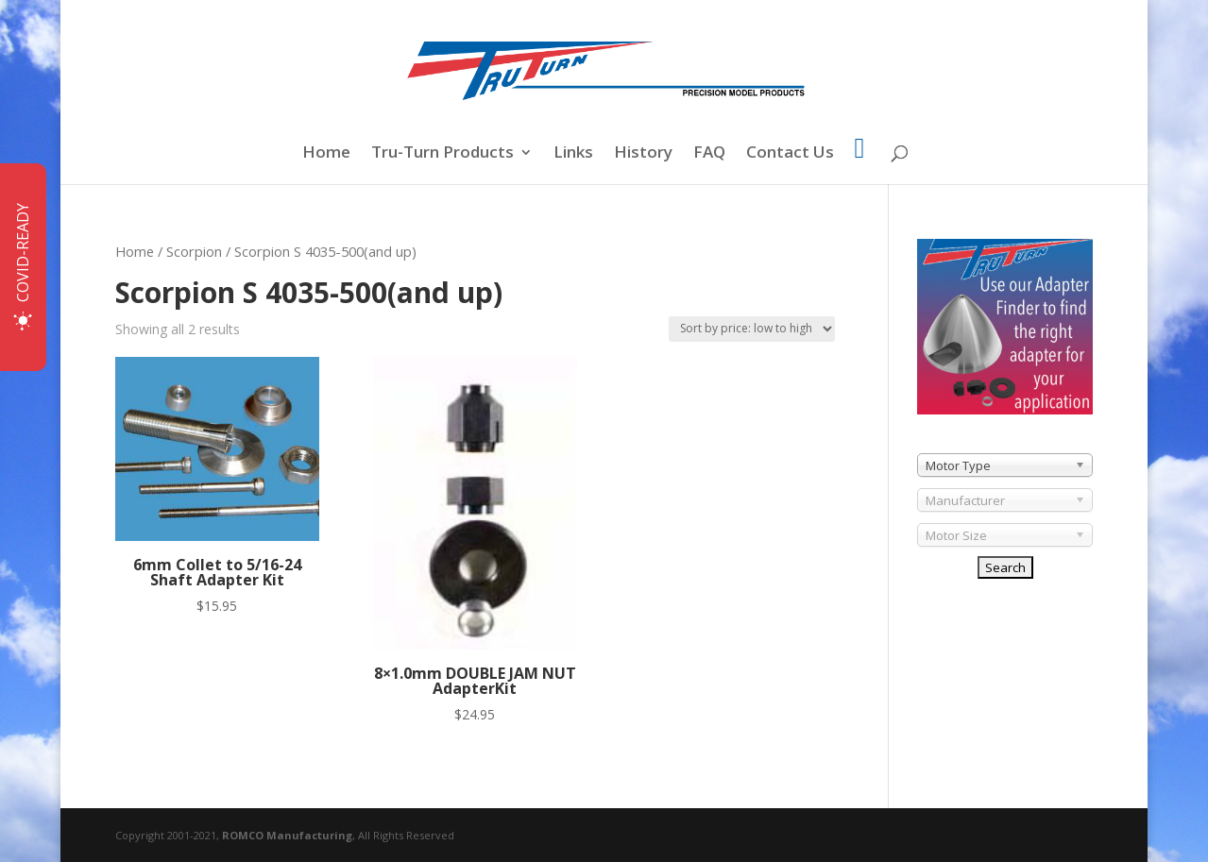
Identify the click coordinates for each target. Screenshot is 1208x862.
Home (326, 153)
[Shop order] (752, 329)
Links (573, 153)
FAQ (709, 153)
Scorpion (194, 251)
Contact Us (790, 153)
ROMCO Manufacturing (287, 835)
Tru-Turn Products (442, 153)
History (643, 153)
